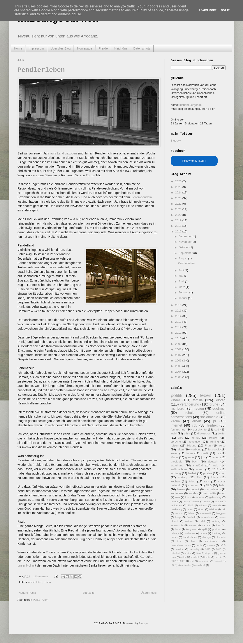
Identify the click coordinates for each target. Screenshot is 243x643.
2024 (178, 192)
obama (211, 545)
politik (176, 395)
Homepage (84, 48)
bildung (191, 445)
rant (206, 481)
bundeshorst (190, 537)
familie (198, 400)
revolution (195, 441)
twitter (221, 433)
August (183, 258)
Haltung (216, 533)
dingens (209, 553)
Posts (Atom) (41, 599)
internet (176, 425)
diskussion (204, 433)
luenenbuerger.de (191, 104)
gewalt (195, 489)
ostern (188, 521)
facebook (214, 449)
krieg (192, 481)
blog (180, 437)
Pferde (103, 48)
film (199, 477)
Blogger (143, 623)
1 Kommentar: (41, 576)
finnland (218, 561)
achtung (176, 473)
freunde (216, 505)
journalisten (207, 517)
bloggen (220, 513)
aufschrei (175, 553)
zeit (223, 509)
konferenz (177, 493)
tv (218, 453)
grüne (214, 404)
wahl (174, 433)
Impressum (36, 48)
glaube (189, 457)
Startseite (89, 592)
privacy (175, 533)
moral (190, 509)
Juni (182, 270)
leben (39, 582)
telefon (213, 509)
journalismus (213, 489)
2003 (178, 377)
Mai (181, 275)
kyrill (204, 529)
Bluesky (176, 140)
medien (198, 408)
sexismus (189, 533)
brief (192, 561)
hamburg (177, 408)
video (215, 457)
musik (204, 453)
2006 (178, 360)
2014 (178, 316)
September (186, 253)
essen (199, 469)
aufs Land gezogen (63, 153)
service (180, 549)
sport (222, 473)
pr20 (202, 521)
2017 (178, 231)
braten (174, 537)
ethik (187, 433)
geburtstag (215, 497)
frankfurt (220, 525)
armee (192, 525)
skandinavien (184, 565)
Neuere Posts (27, 592)
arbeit (31, 582)
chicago (206, 537)
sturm (201, 509)
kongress (191, 529)
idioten (220, 400)
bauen (181, 489)
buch (195, 461)
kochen (175, 481)
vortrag (182, 477)
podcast (216, 529)
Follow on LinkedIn (194, 160)
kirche (175, 421)
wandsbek (200, 565)
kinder (175, 400)
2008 (178, 349)
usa (177, 497)
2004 (178, 371)
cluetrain (220, 537)
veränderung (189, 404)
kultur (174, 453)
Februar (184, 292)
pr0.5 (222, 545)
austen (188, 553)
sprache (176, 441)
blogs (178, 517)
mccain (218, 557)
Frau (208, 445)
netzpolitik (209, 493)
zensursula (177, 525)
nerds (199, 545)
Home (18, 48)
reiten (180, 449)
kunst (188, 497)
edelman (218, 408)
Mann (174, 457)
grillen (183, 557)
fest (179, 541)
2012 (178, 327)
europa (200, 497)
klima (214, 477)
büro (198, 553)
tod (223, 493)
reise (222, 445)
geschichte (200, 429)
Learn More (208, 10)
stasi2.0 (198, 465)
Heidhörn (120, 48)
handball (194, 557)
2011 (178, 332)
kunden (193, 493)
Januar (183, 298)
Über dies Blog (61, 48)
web (215, 465)
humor (174, 501)
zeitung (216, 521)
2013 (178, 321)
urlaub (196, 437)
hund (185, 501)
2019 (178, 220)
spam (204, 533)
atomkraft (205, 513)
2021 (178, 209)
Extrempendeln (141, 197)
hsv (193, 541)
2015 (178, 310)
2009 (178, 343)
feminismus (178, 429)
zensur (179, 513)
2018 (178, 225)
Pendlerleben (41, 70)
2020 (178, 214)
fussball (191, 517)
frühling (214, 441)
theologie (176, 461)
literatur (207, 557)
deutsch (213, 461)
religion (213, 437)
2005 (178, 366)
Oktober (184, 247)
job (203, 457)
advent (203, 505)
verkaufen (176, 505)
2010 (178, 338)
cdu (194, 425)
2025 (178, 187)
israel (196, 501)
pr (214, 421)
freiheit (212, 425)
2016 (178, 305)
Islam (191, 513)
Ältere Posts (149, 592)
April (182, 281)
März (182, 287)
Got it (225, 10)
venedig (194, 549)
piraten (207, 473)
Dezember (186, 236)
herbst (192, 473)
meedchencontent (181, 545)
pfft (172, 565)
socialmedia (209, 417)
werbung (195, 449)
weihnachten (179, 469)
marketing (176, 509)
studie (218, 501)
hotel (177, 529)
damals (206, 525)
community (204, 561)
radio (207, 501)
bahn (222, 485)
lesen (189, 453)
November (186, 241)
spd (217, 429)
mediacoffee (212, 541)
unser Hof (25, 565)
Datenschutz (141, 48)
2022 (178, 203)
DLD (209, 485)
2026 (178, 181)
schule (190, 412)
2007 (178, 355)
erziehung (177, 465)
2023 (178, 198)
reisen (47, 582)
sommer (193, 485)
